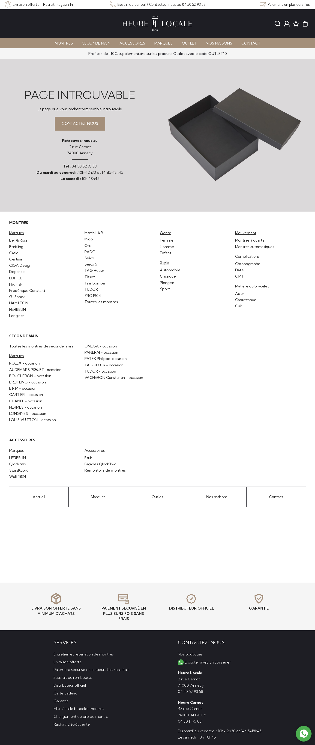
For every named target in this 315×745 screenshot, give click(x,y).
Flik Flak (15, 284)
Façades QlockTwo (100, 464)
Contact (251, 43)
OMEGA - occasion (100, 346)
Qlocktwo (17, 464)
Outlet (189, 43)
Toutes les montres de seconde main (41, 346)
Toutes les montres (101, 301)
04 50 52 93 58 (84, 166)
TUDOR (91, 289)
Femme (167, 240)
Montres (64, 43)
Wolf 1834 (17, 476)
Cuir (238, 306)
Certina (15, 259)
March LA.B (93, 232)
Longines (16, 315)
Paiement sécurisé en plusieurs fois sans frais (91, 669)
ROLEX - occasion (24, 363)
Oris (87, 245)
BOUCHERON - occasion (30, 376)
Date (239, 270)
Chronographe (247, 263)
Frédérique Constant (27, 290)
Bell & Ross (18, 240)
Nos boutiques (190, 654)
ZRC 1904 (92, 295)
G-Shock (17, 296)
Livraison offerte (68, 662)
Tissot (89, 277)
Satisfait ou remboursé (73, 677)
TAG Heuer (94, 270)
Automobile (170, 270)
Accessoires (132, 43)
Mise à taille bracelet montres (79, 708)
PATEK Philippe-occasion (105, 358)
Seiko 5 (90, 264)
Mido (88, 239)
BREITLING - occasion (27, 382)
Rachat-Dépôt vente (72, 724)
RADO (90, 251)
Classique (168, 276)
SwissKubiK (18, 470)
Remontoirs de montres (105, 470)
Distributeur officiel (70, 685)
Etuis (88, 457)
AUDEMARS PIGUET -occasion (35, 369)
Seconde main (96, 43)
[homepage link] (157, 23)
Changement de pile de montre (81, 716)
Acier (239, 293)
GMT (239, 276)
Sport (165, 289)
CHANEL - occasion (25, 401)
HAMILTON (18, 303)
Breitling (16, 246)
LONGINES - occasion (27, 413)
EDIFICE (15, 278)
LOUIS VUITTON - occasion (32, 419)
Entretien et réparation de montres (84, 654)
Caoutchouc (245, 299)
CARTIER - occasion (26, 394)
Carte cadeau (65, 693)
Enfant (165, 253)
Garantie (61, 701)
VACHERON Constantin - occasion (113, 377)
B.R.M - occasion (22, 388)
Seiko (89, 258)
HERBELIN (17, 309)
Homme (167, 246)
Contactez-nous (80, 123)
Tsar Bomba (94, 283)
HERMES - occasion (25, 407)
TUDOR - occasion (100, 371)
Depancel (17, 271)
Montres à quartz (249, 240)
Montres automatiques (254, 246)
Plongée (167, 282)
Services (65, 642)
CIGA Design (20, 265)
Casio (13, 253)
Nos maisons (219, 43)
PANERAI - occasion (101, 352)
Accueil (39, 496)
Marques (163, 43)
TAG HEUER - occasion (103, 365)
